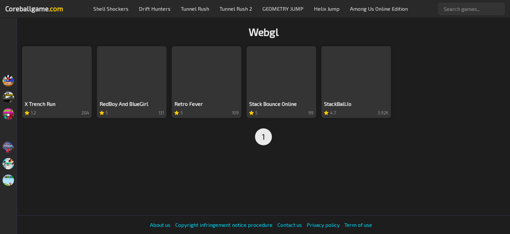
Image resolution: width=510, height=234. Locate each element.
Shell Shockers (110, 9)
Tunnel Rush (195, 9)
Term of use (358, 225)
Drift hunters (154, 9)
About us (160, 225)
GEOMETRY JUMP (282, 9)
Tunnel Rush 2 (236, 9)
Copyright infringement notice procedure (224, 225)
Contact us (289, 225)
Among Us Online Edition (379, 9)
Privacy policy (323, 225)
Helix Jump (327, 9)
